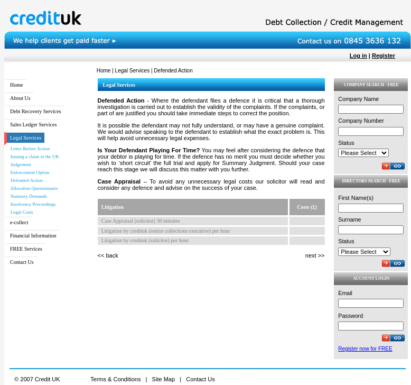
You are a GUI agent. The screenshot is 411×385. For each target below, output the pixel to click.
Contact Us (22, 262)
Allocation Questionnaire (32, 188)
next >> (315, 255)
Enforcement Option (28, 172)
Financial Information (33, 236)
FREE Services (26, 249)
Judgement (19, 164)
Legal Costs (20, 212)
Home (104, 71)
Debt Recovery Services (35, 111)
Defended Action (25, 180)
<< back (108, 255)
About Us (20, 98)
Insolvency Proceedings (31, 204)
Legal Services (132, 71)
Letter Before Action (28, 148)
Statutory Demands (27, 196)
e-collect (19, 222)
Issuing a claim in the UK (33, 156)
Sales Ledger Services (33, 124)
